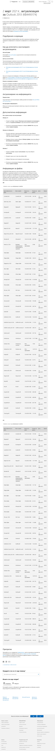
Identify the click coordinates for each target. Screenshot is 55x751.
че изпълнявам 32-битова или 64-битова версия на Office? (21, 77)
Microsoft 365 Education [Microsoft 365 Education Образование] (40, 728)
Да (33, 716)
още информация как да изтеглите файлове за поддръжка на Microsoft (21, 78)
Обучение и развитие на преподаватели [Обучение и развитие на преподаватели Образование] (43, 732)
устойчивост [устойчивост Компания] (39, 747)
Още (19, 1)
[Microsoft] (5, 1)
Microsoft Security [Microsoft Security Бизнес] (4, 743)
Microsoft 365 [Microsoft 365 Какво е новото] (3, 726)
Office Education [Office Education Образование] (39, 730)
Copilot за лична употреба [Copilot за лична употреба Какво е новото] (5, 724)
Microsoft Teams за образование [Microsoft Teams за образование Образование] (42, 726)
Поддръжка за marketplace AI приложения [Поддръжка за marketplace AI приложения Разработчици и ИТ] (25, 745)
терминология (21, 652)
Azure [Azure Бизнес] (2, 745)
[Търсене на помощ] (49, 1)
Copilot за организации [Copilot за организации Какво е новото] (5, 722)
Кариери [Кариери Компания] (38, 741)
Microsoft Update (12, 54)
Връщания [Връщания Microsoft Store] (20, 726)
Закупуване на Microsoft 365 (28, 1)
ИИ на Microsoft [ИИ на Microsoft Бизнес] (3, 741)
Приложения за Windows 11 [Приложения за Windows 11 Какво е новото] (5, 728)
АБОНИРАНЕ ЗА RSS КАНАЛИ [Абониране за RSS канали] (10, 664)
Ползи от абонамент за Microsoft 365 (6, 698)
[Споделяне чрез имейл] (8, 661)
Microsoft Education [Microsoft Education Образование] (40, 722)
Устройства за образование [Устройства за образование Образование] (41, 724)
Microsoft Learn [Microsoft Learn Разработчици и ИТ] (21, 743)
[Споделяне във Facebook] (3, 661)
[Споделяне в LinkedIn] (5, 661)
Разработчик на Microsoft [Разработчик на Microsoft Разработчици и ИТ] (23, 741)
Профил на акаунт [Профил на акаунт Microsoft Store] (22, 722)
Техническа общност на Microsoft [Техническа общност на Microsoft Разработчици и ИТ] (24, 747)
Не (40, 716)
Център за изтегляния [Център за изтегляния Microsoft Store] (22, 724)
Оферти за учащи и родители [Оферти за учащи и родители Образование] (41, 734)
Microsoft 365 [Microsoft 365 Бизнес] (3, 749)
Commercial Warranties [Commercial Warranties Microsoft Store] (22, 732)
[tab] (7, 683)
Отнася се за (6, 18)
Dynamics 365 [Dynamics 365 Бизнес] (3, 747)
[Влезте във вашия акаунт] (52, 1)
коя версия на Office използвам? (20, 31)
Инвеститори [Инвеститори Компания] (39, 745)
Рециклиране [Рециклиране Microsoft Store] (21, 730)
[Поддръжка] (14, 1)
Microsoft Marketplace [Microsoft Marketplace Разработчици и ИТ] (22, 749)
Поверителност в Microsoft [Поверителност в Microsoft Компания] (41, 743)
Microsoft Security (26, 697)
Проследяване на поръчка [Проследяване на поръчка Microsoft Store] (23, 728)
